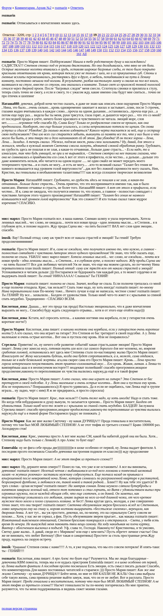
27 (129, 35)
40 (26, 39)
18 (90, 35)
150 (99, 50)
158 (146, 50)
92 (88, 42)
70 (153, 39)
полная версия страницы (19, 608)
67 (141, 39)
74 (12, 42)
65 (132, 39)
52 (77, 39)
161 (79, 54)
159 (152, 50)
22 (107, 35)
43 (39, 39)
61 (115, 39)
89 (75, 42)
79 (33, 42)
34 (158, 35)
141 (45, 50)
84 (54, 42)
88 (71, 42)
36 (9, 39)
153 (117, 50)
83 (50, 42)
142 (51, 50)
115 (51, 46)
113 (40, 46)
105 (152, 42)
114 (45, 46)
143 (57, 50)
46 (51, 39)
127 (122, 46)
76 (20, 42)
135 (10, 50)
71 (158, 39)
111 (28, 46)
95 (101, 42)
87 (67, 42)
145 (69, 50)
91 (84, 42)
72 (3, 42)
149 (93, 50)
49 (64, 39)
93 (92, 42)
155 (129, 50)
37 (13, 39)
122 (92, 46)
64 (128, 39)
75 (16, 42)
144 (63, 50)
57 (98, 39)
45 (47, 39)
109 (16, 46)
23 (112, 35)
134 (4, 50)
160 (158, 50)
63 (124, 39)
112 (34, 46)
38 (18, 39)
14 (73, 35)
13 (69, 35)
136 (16, 50)
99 (118, 42)
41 (30, 39)
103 (140, 42)
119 (74, 46)
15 (78, 35)
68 (145, 39)
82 (46, 42)
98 (113, 42)
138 (28, 50)
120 (80, 46)
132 (152, 46)
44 (43, 39)
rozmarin (61, 8)
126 (116, 46)
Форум (6, 8)
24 (116, 35)
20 (99, 35)
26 (124, 35)
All (84, 54)
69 (149, 39)
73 (7, 42)
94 (96, 42)
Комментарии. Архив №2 (33, 8)
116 (57, 46)
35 (5, 39)
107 (4, 46)
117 (63, 46)
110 (22, 46)
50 (68, 39)
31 (146, 35)
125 (110, 46)
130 (140, 46)
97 (109, 42)
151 (105, 50)
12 (65, 35)
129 (134, 46)
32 (150, 35)
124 (104, 46)
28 (133, 35)
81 (41, 42)
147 (81, 50)
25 (120, 35)
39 (22, 39)
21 (103, 35)
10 (57, 35)
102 (135, 42)
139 (34, 50)
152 (111, 50)
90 (80, 42)
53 (81, 39)
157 (140, 50)
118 (69, 46)
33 (154, 35)
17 (86, 35)
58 (102, 39)
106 (158, 42)
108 (10, 46)
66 (136, 39)
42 (35, 39)
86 (63, 42)
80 (37, 42)
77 (24, 42)
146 (75, 50)
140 (39, 50)
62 (119, 39)
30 (141, 35)
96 (105, 42)
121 (86, 46)
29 (137, 35)
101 (129, 42)
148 (87, 50)
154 (123, 50)
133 (158, 46)
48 (60, 39)
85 (58, 42)
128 (128, 46)
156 (135, 50)
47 (56, 39)
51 (73, 39)
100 (123, 42)
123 (98, 46)
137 (22, 50)
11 (61, 35)
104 (146, 42)
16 (82, 35)
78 (29, 42)
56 (94, 39)
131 (146, 46)
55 (90, 39)
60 (111, 39)
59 (107, 39)
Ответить (77, 8)
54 (85, 39)
